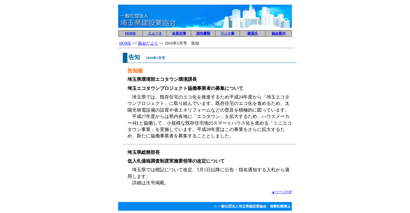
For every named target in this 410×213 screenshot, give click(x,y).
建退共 (252, 33)
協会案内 (278, 33)
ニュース (155, 33)
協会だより (148, 43)
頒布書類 (203, 33)
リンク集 (228, 33)
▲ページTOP (282, 192)
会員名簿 (179, 33)
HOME (130, 33)
